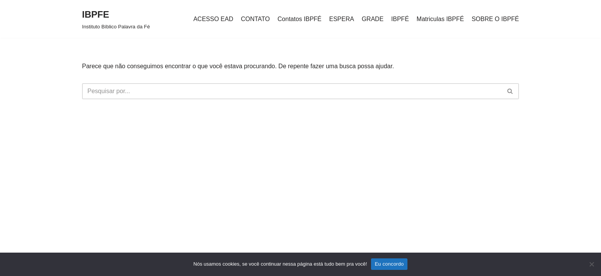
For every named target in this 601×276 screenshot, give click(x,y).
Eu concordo (389, 264)
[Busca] (292, 91)
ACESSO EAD (213, 19)
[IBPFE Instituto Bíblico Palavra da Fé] (116, 19)
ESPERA (341, 19)
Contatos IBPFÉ (300, 19)
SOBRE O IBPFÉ (495, 19)
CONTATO (255, 19)
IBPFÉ (400, 19)
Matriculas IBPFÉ (440, 19)
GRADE (373, 19)
